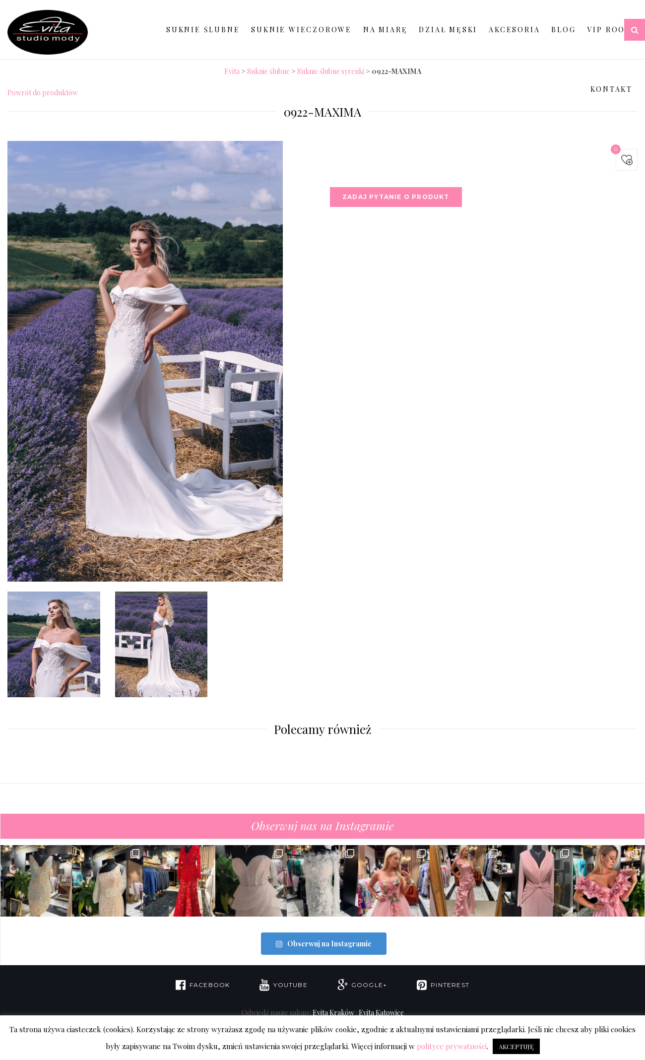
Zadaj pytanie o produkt (396, 196)
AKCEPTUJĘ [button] (516, 1046)
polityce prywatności (452, 1046)
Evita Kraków (333, 1011)
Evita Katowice (381, 1011)
